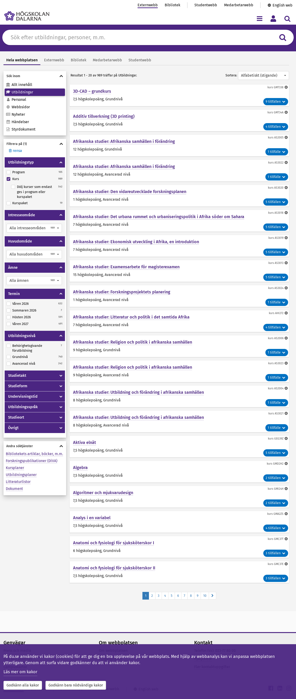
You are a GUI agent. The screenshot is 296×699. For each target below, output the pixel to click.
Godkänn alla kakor (22, 685)
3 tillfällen (276, 553)
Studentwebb (205, 5)
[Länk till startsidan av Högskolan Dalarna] (26, 16)
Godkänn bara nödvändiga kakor (75, 685)
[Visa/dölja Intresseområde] (61, 215)
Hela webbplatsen (22, 60)
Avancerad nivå (23, 364)
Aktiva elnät (84, 442)
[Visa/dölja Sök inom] (34, 76)
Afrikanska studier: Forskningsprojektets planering (121, 292)
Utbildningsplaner (21, 475)
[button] (34, 228)
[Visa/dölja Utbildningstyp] (61, 162)
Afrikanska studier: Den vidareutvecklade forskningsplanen (129, 191)
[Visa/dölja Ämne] (61, 268)
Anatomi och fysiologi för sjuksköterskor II (114, 568)
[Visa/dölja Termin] (61, 294)
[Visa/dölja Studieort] (61, 417)
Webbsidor (18, 107)
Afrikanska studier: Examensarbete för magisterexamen (126, 266)
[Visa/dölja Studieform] (61, 386)
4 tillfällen (276, 127)
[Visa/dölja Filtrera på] (34, 144)
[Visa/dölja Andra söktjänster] (34, 446)
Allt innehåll (19, 84)
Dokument (14, 488)
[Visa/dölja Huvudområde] (61, 241)
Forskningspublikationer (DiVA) (31, 461)
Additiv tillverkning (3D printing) (104, 116)
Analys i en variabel (91, 517)
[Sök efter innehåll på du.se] (142, 37)
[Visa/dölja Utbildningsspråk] (61, 407)
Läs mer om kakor (20, 671)
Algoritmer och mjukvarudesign (103, 492)
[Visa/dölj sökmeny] (287, 18)
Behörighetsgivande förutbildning (27, 348)
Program (18, 172)
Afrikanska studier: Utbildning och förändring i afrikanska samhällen (138, 392)
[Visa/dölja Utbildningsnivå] (61, 336)
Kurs (15, 179)
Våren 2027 (20, 324)
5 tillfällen (276, 202)
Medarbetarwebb (238, 5)
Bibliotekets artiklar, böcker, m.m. (34, 454)
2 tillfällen (276, 478)
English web (283, 5)
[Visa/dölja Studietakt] (61, 376)
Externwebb (148, 5)
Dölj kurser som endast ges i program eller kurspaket (34, 192)
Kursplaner (15, 468)
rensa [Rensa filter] (15, 150)
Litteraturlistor (18, 481)
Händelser (17, 122)
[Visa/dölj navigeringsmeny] (259, 18)
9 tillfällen (276, 102)
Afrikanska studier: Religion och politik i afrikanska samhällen (132, 342)
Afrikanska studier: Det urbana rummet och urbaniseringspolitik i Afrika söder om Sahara (158, 216)
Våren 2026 (20, 304)
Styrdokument (20, 129)
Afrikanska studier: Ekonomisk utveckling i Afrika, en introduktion (136, 241)
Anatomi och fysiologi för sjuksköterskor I (113, 542)
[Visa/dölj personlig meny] (273, 18)
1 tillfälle (277, 152)
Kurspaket (20, 203)
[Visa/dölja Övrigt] (61, 428)
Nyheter (15, 114)
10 (204, 596)
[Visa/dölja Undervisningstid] (61, 396)
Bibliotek (172, 5)
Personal (16, 99)
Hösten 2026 (21, 317)
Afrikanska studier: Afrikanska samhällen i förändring (124, 141)
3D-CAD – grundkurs (92, 91)
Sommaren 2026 (24, 310)
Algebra (80, 467)
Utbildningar (19, 92)
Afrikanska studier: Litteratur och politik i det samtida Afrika (131, 317)
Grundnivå (20, 357)
